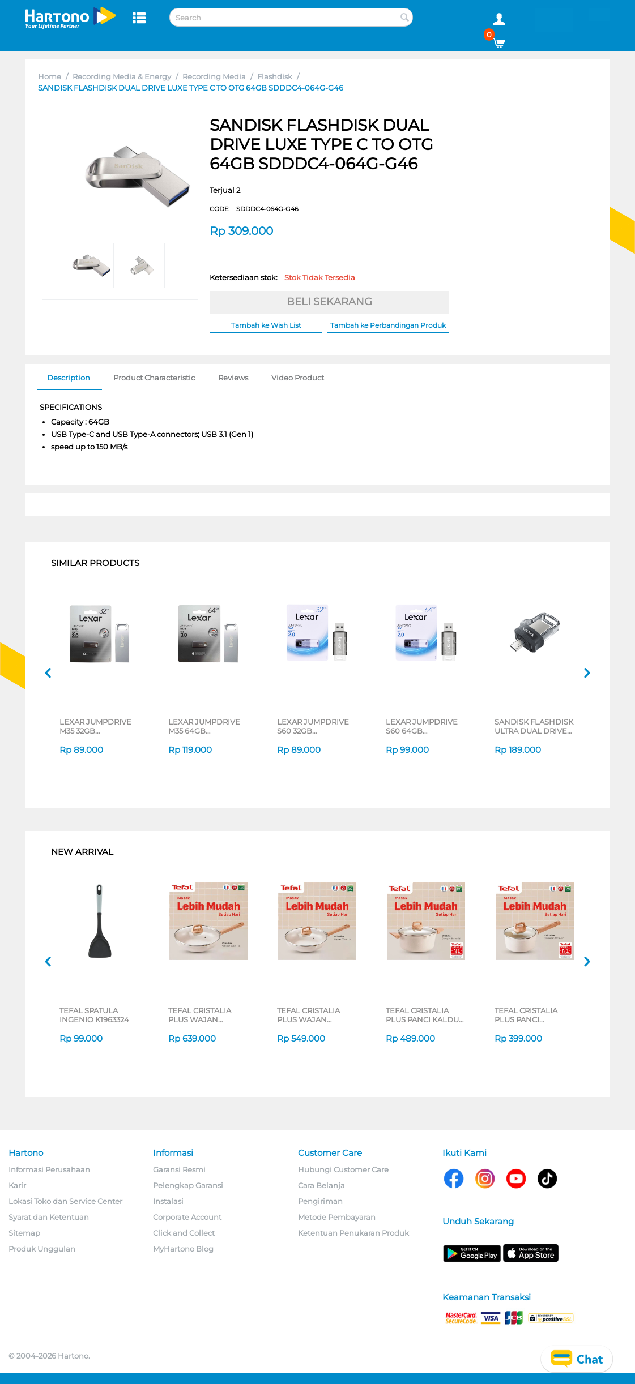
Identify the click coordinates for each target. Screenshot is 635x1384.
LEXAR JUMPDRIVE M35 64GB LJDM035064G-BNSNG (204, 726)
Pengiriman (320, 1201)
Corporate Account (187, 1217)
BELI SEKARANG (329, 301)
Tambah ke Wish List (266, 325)
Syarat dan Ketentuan (48, 1217)
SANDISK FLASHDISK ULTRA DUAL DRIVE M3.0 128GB (534, 726)
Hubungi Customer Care (343, 1169)
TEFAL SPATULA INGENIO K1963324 (94, 1015)
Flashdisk (274, 76)
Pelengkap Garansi (188, 1185)
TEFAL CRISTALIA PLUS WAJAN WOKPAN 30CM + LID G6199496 (207, 1015)
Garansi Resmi (179, 1169)
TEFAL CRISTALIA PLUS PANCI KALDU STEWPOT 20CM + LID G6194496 (426, 1015)
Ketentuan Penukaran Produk (353, 1232)
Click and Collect (184, 1232)
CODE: (254, 209)
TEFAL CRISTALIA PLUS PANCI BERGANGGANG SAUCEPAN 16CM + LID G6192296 (536, 1015)
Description (68, 377)
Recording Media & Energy (122, 76)
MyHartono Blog (183, 1248)
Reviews (233, 377)
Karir (17, 1185)
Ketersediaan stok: (282, 277)
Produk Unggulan (41, 1248)
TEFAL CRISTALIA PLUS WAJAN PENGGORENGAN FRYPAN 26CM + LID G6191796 (313, 1015)
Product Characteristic (154, 377)
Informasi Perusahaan (49, 1169)
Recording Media (214, 76)
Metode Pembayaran (337, 1217)
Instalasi (168, 1201)
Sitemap (24, 1232)
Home (49, 76)
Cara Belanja (321, 1185)
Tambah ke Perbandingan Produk (388, 325)
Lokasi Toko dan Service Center (65, 1201)
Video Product (297, 377)
